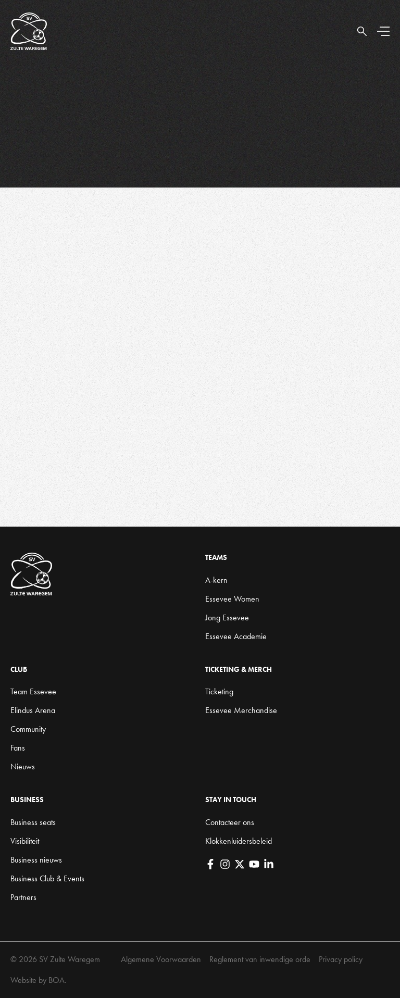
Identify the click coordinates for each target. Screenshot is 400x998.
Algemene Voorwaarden (161, 959)
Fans (17, 747)
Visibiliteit (24, 840)
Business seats (33, 822)
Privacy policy (340, 959)
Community (28, 728)
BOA (56, 980)
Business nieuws (36, 859)
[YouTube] (254, 864)
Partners (23, 897)
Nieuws (22, 766)
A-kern (216, 580)
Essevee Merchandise (241, 710)
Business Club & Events (47, 878)
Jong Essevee (227, 617)
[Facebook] (210, 864)
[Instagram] (225, 864)
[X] (239, 864)
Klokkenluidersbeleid (238, 840)
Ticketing (219, 691)
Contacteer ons (229, 822)
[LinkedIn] (269, 864)
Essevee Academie (236, 636)
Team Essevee (33, 691)
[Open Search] (362, 31)
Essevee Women (232, 598)
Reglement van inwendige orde (259, 959)
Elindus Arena (32, 710)
